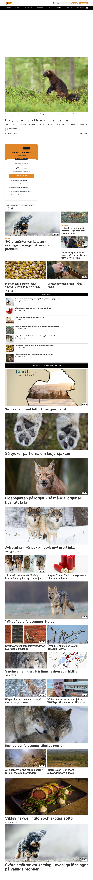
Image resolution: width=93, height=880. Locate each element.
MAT (50, 8)
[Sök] (53, 3)
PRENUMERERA (83, 3)
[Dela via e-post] (86, 134)
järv (7, 205)
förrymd (24, 205)
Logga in (26, 148)
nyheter (31, 205)
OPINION (17, 8)
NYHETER (8, 8)
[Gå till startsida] (9, 3)
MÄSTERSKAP (40, 8)
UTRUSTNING (28, 8)
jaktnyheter (15, 205)
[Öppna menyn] (87, 8)
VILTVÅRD (59, 8)
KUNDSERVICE (80, 8)
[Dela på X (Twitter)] (84, 134)
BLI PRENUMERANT (21, 176)
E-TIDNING (69, 8)
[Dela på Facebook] (81, 134)
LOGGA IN (74, 3)
